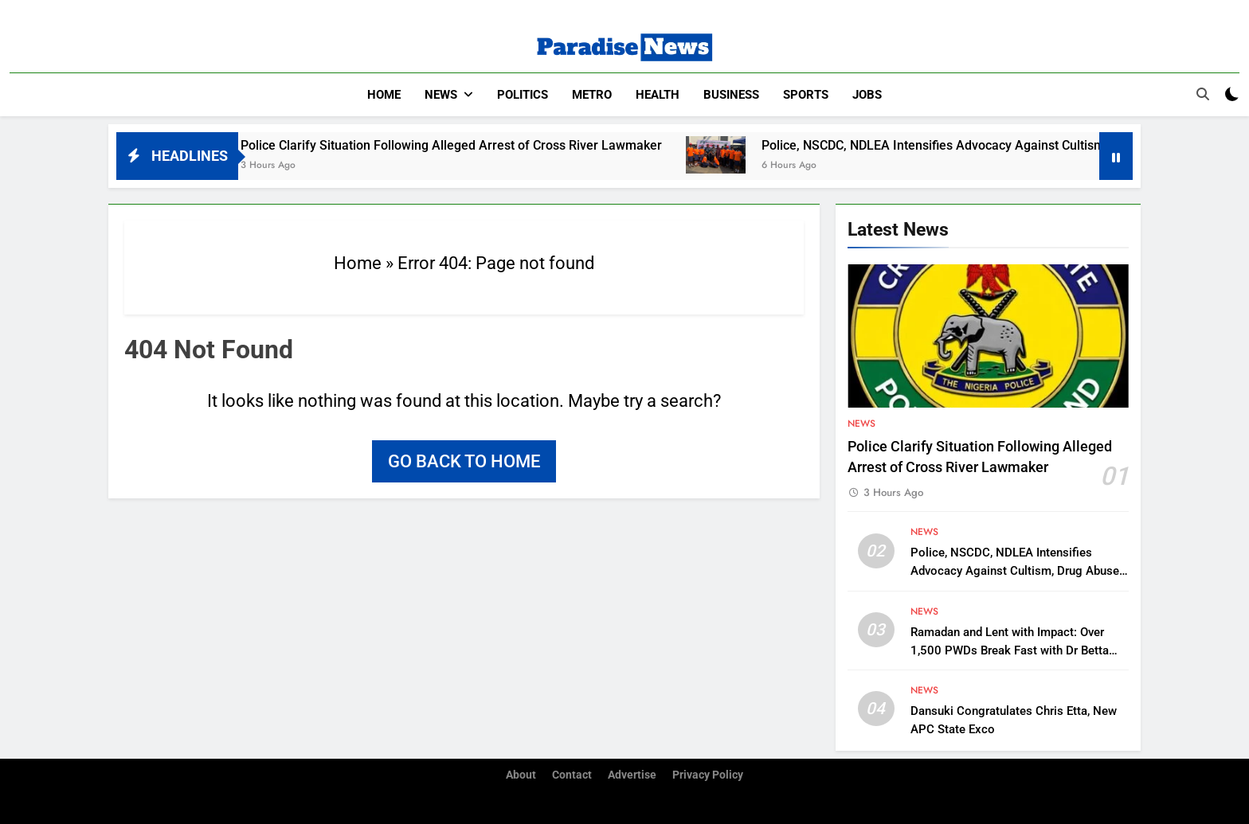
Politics (522, 95)
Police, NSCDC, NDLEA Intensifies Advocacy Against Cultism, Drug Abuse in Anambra (1014, 570)
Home (384, 95)
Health (657, 95)
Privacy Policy (707, 775)
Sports (805, 95)
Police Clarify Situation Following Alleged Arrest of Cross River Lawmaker (464, 145)
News (441, 95)
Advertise (632, 775)
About (521, 775)
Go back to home (464, 461)
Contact (572, 775)
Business (731, 95)
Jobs (867, 95)
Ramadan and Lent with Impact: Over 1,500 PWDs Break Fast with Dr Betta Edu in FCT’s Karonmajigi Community (1009, 650)
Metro (592, 95)
